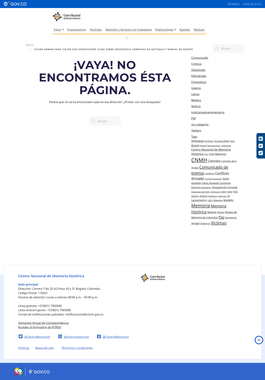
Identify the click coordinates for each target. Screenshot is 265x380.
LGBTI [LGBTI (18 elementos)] (210, 200)
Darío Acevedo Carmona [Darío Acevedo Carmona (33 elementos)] (216, 183)
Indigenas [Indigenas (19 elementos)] (212, 196)
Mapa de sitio (252, 4)
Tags (194, 137)
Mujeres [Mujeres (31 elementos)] (212, 212)
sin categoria (200, 124)
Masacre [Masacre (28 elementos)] (218, 200)
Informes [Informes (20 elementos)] (222, 196)
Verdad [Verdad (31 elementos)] (195, 223)
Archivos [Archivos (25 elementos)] (209, 141)
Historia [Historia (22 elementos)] (203, 196)
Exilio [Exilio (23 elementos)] (230, 191)
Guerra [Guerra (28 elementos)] (195, 196)
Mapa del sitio (44, 348)
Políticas (23, 348)
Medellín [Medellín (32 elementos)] (228, 200)
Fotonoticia (198, 82)
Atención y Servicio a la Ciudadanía (128, 30)
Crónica (196, 64)
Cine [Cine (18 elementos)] (206, 154)
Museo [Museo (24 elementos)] (220, 212)
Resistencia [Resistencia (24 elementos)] (231, 217)
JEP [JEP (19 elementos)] (228, 196)
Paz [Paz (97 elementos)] (222, 217)
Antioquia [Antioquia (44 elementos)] (197, 141)
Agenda (185, 30)
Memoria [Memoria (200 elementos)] (200, 205)
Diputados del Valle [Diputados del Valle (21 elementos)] (200, 191)
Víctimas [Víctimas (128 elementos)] (219, 222)
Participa (96, 30)
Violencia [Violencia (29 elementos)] (205, 223)
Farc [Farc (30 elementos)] (235, 191)
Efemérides (198, 76)
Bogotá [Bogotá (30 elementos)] (195, 145)
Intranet (234, 4)
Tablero (196, 130)
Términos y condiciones (77, 348)
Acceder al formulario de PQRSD (39, 327)
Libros (195, 94)
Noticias (199, 30)
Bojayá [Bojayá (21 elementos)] (203, 145)
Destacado (198, 70)
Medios (196, 100)
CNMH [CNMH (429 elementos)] (199, 160)
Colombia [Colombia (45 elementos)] (214, 161)
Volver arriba (259, 340)
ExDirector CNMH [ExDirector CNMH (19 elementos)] (219, 191)
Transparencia (76, 30)
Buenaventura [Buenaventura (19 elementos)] (213, 145)
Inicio (59, 30)
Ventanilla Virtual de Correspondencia (43, 323)
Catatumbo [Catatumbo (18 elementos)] (226, 145)
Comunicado (199, 58)
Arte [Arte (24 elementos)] (232, 141)
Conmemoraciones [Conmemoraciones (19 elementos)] (213, 178)
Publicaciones (165, 30)
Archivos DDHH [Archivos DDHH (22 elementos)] (221, 141)
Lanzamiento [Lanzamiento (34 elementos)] (199, 200)
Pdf (193, 118)
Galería (196, 88)
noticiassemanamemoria (207, 112)
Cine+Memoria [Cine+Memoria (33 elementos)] (217, 154)
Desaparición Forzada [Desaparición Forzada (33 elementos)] (224, 187)
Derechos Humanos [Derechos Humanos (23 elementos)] (201, 187)
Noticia (196, 106)
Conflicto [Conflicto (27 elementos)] (209, 173)
